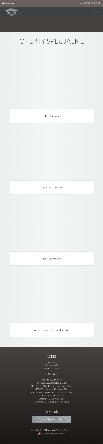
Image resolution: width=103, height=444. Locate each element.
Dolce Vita (9, 3)
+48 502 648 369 (90, 3)
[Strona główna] (11, 12)
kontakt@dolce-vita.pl (55, 382)
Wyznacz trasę (51, 419)
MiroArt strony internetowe (51, 433)
